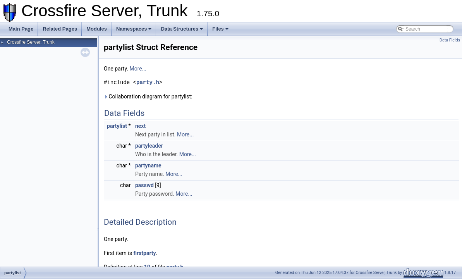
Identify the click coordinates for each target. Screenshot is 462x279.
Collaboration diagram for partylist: (148, 96)
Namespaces (134, 29)
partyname (148, 165)
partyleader (149, 146)
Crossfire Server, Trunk (31, 42)
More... (137, 68)
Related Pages (60, 29)
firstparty (144, 253)
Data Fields (450, 40)
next (140, 126)
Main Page (21, 29)
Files (220, 29)
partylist (117, 126)
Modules (96, 29)
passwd (144, 185)
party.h (147, 82)
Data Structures (182, 29)
